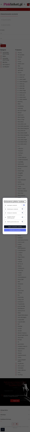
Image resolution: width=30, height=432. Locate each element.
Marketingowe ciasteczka (12, 209)
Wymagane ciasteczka (12, 205)
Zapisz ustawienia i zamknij (15, 226)
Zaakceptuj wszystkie (15, 230)
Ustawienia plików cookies (14, 202)
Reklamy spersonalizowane (13, 221)
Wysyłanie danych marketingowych (11, 217)
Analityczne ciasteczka (12, 212)
